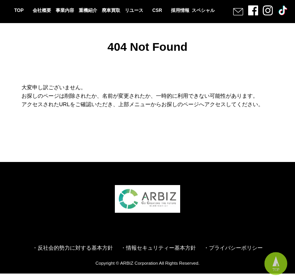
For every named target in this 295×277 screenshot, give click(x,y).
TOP (18, 10)
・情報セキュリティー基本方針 (158, 248)
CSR (157, 10)
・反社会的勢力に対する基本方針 (72, 248)
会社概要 (42, 10)
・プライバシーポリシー (233, 248)
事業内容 (65, 10)
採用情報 (180, 10)
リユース (134, 10)
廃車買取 (111, 10)
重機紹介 (88, 10)
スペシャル (203, 10)
